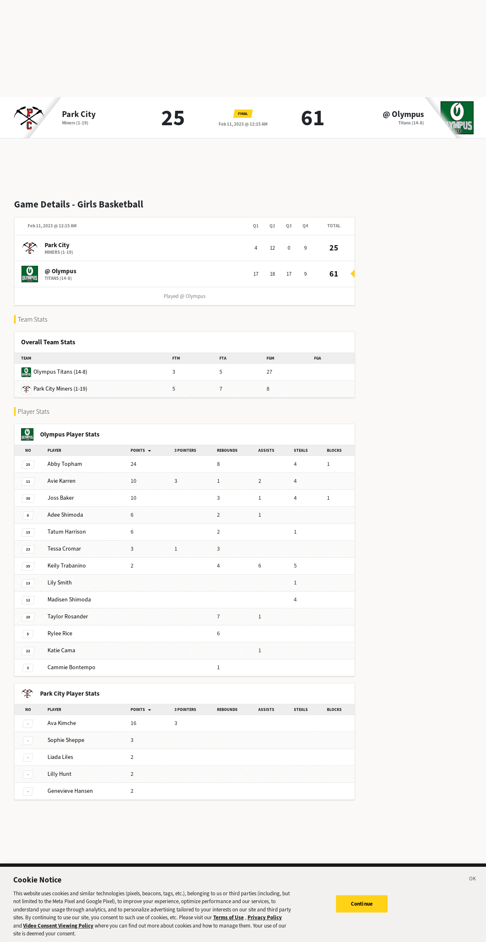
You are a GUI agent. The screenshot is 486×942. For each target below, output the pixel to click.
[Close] (473, 887)
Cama (61, 650)
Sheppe (66, 740)
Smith (60, 583)
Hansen (70, 791)
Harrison (67, 532)
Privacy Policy (265, 924)
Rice (60, 633)
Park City (78, 114)
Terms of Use (228, 924)
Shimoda (65, 515)
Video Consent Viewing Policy (58, 932)
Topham (65, 464)
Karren (62, 481)
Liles (60, 757)
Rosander (68, 616)
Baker (61, 498)
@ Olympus (403, 114)
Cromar (64, 549)
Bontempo (71, 667)
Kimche (62, 723)
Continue (362, 910)
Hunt (59, 774)
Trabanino (67, 566)
